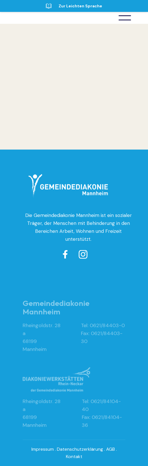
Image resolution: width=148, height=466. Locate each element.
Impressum (42, 449)
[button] (125, 18)
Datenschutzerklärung (80, 449)
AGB (110, 449)
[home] (45, 18)
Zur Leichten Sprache (80, 5)
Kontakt (74, 456)
